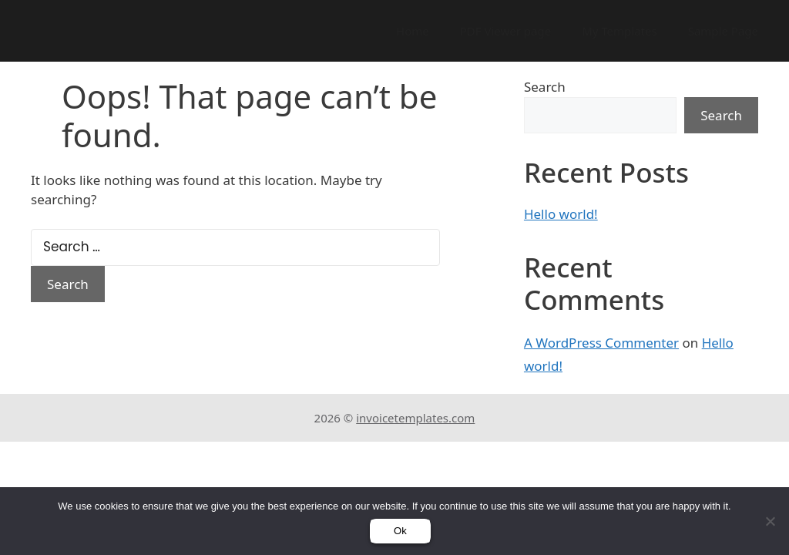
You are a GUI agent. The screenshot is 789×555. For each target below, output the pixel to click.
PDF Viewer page (505, 31)
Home (412, 31)
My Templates (619, 31)
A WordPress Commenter (601, 343)
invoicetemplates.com (415, 418)
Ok (400, 530)
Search (545, 87)
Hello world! (561, 214)
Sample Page (723, 31)
